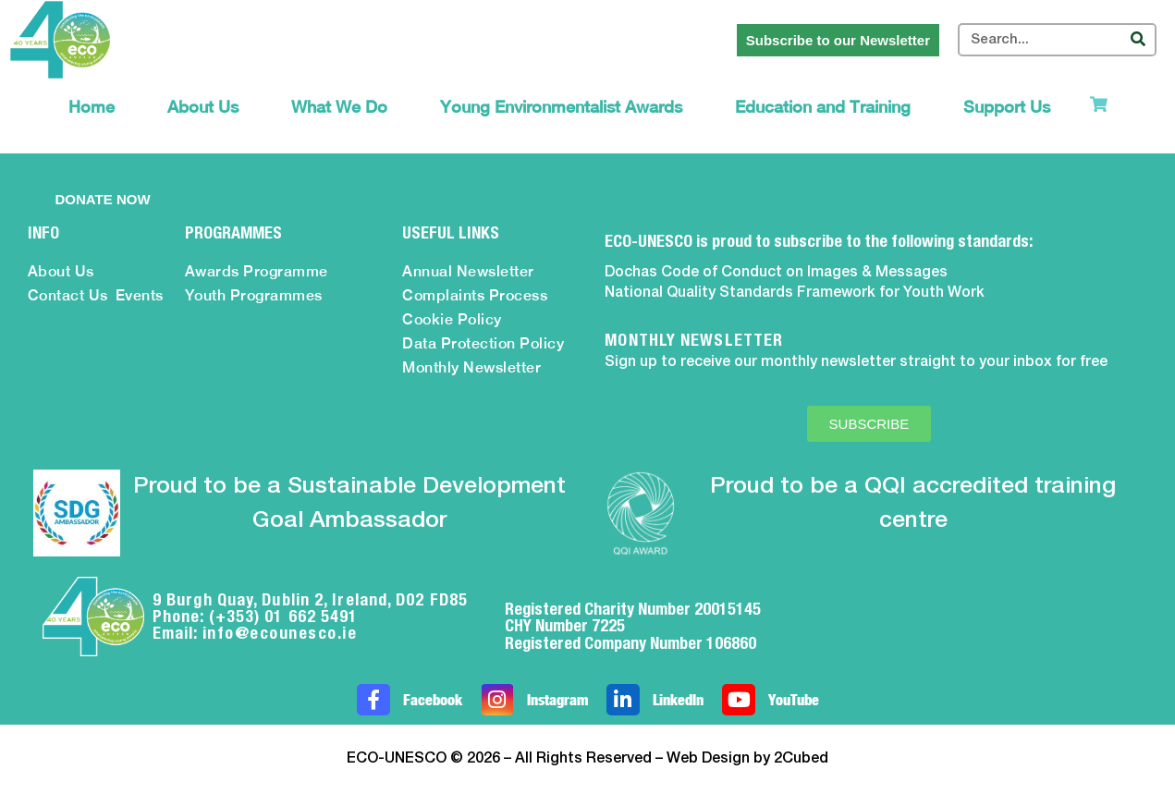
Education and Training (823, 106)
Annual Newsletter (468, 271)
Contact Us (68, 295)
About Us (203, 106)
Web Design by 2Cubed (747, 758)
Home (91, 106)
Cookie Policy (452, 319)
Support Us (1006, 106)
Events (140, 295)
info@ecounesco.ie (280, 632)
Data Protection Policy (483, 343)
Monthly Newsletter (471, 367)
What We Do (339, 106)
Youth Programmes (254, 295)
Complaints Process (474, 295)
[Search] (1138, 40)
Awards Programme (256, 271)
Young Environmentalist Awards (561, 106)
